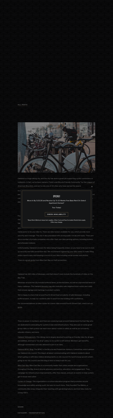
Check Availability (56, 214)
